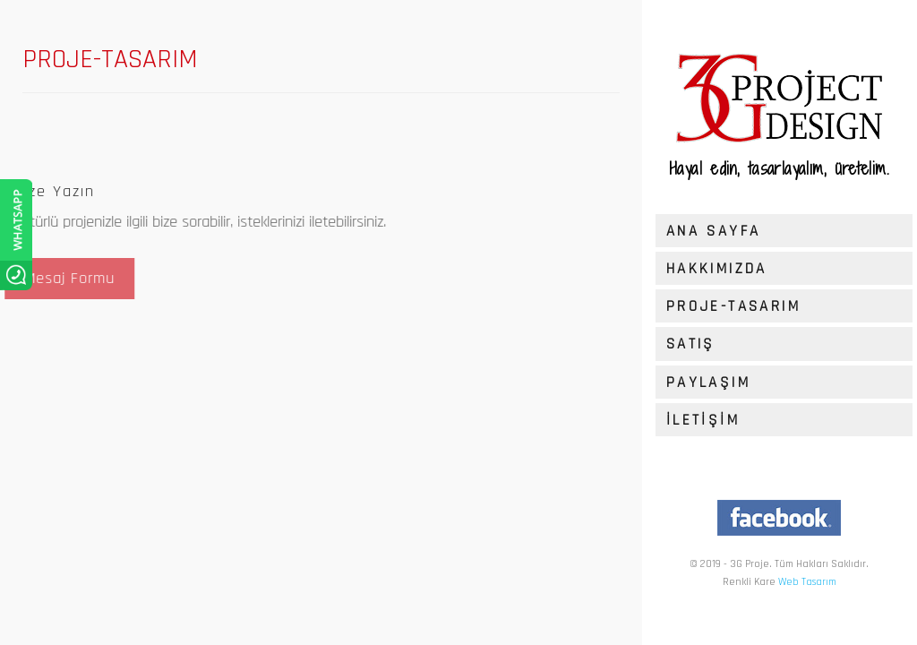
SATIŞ (691, 344)
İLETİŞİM (703, 420)
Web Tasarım (807, 582)
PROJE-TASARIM (733, 306)
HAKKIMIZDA (716, 269)
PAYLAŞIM (708, 382)
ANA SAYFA (713, 231)
